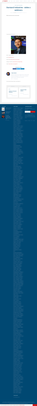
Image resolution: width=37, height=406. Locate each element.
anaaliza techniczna (19, 142)
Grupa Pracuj (15, 234)
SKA (18, 343)
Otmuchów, (15, 303)
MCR (16, 270)
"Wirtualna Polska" (20, 130)
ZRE (16, 392)
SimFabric (15, 343)
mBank (15, 269)
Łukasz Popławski (8, 109)
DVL (22, 199)
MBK (17, 269)
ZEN (14, 391)
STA (14, 352)
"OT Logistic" (18, 123)
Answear (15, 148)
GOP (14, 224)
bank (19, 154)
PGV (16, 310)
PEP (19, 309)
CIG (22, 176)
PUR (20, 322)
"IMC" (21, 118)
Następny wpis (24, 86)
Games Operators (16, 218)
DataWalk (21, 188)
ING (19, 243)
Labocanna (15, 261)
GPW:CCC (15, 227)
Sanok (14, 331)
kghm (14, 255)
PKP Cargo (17, 315)
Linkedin (22, 68)
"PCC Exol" (15, 126)
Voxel (17, 377)
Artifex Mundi (20, 151)
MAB (16, 264)
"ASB (14, 111)
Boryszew (15, 167)
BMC (19, 163)
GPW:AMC (20, 224)
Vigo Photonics (16, 374)
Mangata (15, 267)
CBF (16, 173)
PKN (20, 312)
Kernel (19, 254)
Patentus (15, 306)
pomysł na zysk (19, 321)
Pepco (22, 309)
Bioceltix (20, 158)
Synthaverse (15, 361)
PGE (14, 310)
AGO (21, 136)
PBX (18, 306)
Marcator (19, 267)
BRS (20, 167)
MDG (19, 270)
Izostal (20, 249)
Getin (14, 221)
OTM (19, 301)
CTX (14, 187)
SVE (22, 358)
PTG (17, 322)
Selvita (19, 339)
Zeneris (17, 391)
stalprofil (15, 355)
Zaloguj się (32, 113)
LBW (18, 261)
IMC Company (16, 243)
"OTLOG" (15, 124)
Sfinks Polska (15, 340)
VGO (17, 373)
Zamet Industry (16, 389)
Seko (16, 337)
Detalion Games (18, 191)
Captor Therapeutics (16, 172)
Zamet (20, 388)
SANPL (18, 331)
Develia (15, 193)
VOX (14, 377)
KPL (18, 258)
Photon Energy (21, 310)
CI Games (19, 176)
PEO (16, 309)
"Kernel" (15, 121)
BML (22, 163)
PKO (18, 313)
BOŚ (18, 167)
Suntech (19, 358)
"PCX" (18, 126)
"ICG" (18, 118)
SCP (14, 336)
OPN (14, 300)
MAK (14, 266)
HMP (19, 239)
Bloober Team (16, 163)
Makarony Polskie (18, 266)
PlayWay (21, 315)
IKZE (19, 242)
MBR (20, 269)
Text (20, 364)
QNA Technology (16, 325)
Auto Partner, (15, 154)
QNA (22, 324)
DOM (19, 196)
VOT (18, 376)
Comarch (21, 182)
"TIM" (14, 129)
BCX (19, 157)
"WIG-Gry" (15, 130)
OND (14, 297)
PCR (16, 307)
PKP (14, 315)
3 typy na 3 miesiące (19, 133)
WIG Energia (18, 380)
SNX (20, 346)
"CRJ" (17, 115)
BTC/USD (15, 169)
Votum (21, 376)
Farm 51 (15, 212)
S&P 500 (21, 330)
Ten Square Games (16, 364)
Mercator (20, 273)
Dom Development (16, 197)
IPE (19, 246)
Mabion (20, 264)
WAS (22, 377)
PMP (14, 316)
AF (19, 136)
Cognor (15, 181)
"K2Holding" (18, 120)
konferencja (15, 258)
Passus (17, 304)
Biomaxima (15, 160)
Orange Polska (16, 301)
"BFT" (20, 114)
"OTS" (18, 124)
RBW (21, 327)
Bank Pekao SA (16, 157)
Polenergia (15, 318)
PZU (19, 324)
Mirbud (17, 276)
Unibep (15, 371)
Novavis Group (20, 291)
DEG (14, 191)
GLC (22, 221)
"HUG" (21, 117)
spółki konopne (16, 349)
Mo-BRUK (17, 279)
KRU (14, 260)
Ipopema (15, 248)
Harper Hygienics (16, 237)
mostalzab (15, 282)
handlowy (17, 236)
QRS (20, 325)
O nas (31, 120)
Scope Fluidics (19, 334)
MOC (21, 279)
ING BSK (15, 245)
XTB (16, 388)
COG (19, 179)
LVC (14, 264)
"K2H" (14, 120)
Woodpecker (15, 386)
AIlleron (15, 139)
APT (14, 151)
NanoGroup (20, 285)
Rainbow (18, 327)
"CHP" (14, 115)
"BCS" (17, 112)
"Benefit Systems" (16, 114)
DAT (17, 188)
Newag (19, 288)
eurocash (17, 209)
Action (17, 136)
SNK (17, 346)
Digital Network (16, 194)
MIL (14, 276)
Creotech (15, 185)
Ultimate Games (16, 370)
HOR (22, 239)
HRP (17, 240)
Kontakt (34, 120)
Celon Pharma (16, 175)
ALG (20, 139)
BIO (16, 158)
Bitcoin (18, 161)
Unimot (18, 371)
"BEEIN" (20, 112)
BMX (14, 164)
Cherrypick (15, 176)
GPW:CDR (16, 5)
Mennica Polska (16, 273)
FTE (19, 215)
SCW (19, 336)
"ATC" (14, 112)
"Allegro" (22, 108)
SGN (21, 340)
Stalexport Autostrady (19, 352)
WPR (21, 386)
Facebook (14, 68)
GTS (14, 236)
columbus (18, 181)
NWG (14, 294)
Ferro (18, 212)
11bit (14, 133)
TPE (16, 367)
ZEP (20, 391)
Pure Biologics (16, 324)
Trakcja (20, 367)
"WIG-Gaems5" (19, 129)
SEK (14, 337)
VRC (19, 377)
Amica (14, 142)
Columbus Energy (16, 182)
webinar (18, 379)
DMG (14, 196)
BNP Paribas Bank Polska (17, 166)
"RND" (14, 127)
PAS (14, 304)
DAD (21, 187)
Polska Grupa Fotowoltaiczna (18, 319)
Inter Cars (18, 245)
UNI (20, 370)
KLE (14, 257)
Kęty (22, 254)
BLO (20, 161)
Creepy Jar (18, 184)
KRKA (21, 258)
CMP (14, 179)
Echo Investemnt (16, 203)
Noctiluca (15, 291)
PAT (19, 304)
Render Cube (15, 328)
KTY (19, 260)
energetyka (15, 206)
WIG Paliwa (20, 382)
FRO (17, 215)
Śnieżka (15, 346)
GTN (21, 234)
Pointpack (20, 316)
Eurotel (21, 209)
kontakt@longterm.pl (11, 57)
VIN (19, 374)
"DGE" (20, 115)
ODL (17, 294)
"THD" (21, 127)
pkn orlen (15, 313)
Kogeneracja (18, 257)
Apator (18, 148)
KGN (17, 255)
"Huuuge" (15, 118)
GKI (20, 221)
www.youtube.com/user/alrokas (15, 59)
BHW (14, 158)
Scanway (15, 334)
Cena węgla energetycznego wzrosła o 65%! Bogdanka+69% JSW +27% (8, 117)
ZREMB (20, 392)
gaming (18, 5)
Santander (21, 331)
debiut (17, 190)
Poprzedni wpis (12, 86)
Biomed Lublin (20, 160)
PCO (14, 307)
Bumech (15, 170)
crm (20, 185)
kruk (16, 260)
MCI (14, 270)
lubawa (21, 263)
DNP (17, 196)
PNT (16, 316)
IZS (14, 251)
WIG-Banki (15, 383)
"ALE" (18, 108)
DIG (17, 193)
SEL (19, 337)
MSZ (17, 285)
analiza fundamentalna (17, 145)
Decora (20, 190)
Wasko (15, 379)
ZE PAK (20, 389)
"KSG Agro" (18, 121)
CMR (17, 179)
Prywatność (26, 120)
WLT (18, 385)
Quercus (15, 327)
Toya (14, 367)
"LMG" (14, 123)
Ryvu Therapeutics (16, 330)
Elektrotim (21, 203)
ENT (18, 206)
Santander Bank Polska (17, 333)
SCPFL (17, 336)
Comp (14, 184)
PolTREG (15, 321)
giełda (17, 221)
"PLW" (21, 126)
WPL (19, 386)
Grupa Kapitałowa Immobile (17, 231)
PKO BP (21, 313)
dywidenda (15, 200)
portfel (15, 322)
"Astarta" (21, 111)
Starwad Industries (20, 355)
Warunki (29, 120)
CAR (21, 172)
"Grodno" (18, 117)
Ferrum (21, 212)
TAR (19, 361)
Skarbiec (21, 343)
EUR (14, 209)
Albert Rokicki (15, 12)
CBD (14, 173)
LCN (21, 261)
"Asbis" (17, 111)
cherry (20, 175)
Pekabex (20, 307)
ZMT (14, 392)
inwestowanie (20, 5)
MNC (14, 279)
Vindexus (15, 376)
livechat (15, 263)
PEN (14, 309)
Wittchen (15, 385)
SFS (19, 340)
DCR (14, 190)
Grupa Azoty (15, 230)
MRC (14, 285)
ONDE (17, 297)
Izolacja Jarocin (16, 249)
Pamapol (19, 303)
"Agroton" (15, 108)
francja (15, 215)
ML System (20, 276)
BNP (16, 164)
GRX (19, 234)
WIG (14, 380)
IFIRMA (15, 242)
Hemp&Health (16, 239)
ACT (14, 136)
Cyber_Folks (17, 187)
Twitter (18, 68)
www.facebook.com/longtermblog (17, 61)
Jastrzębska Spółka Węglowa (17, 252)
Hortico (15, 240)
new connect (15, 288)
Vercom (15, 373)
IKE (17, 242)
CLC (14, 178)
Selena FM (15, 339)
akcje (18, 139)
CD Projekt (20, 173)
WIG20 (19, 383)
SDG (22, 336)
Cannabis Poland (19, 170)
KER (16, 254)
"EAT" (14, 117)
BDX (22, 157)
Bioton (15, 161)
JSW (14, 254)
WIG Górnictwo (16, 382)
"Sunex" (18, 127)
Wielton (21, 379)
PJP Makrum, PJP (16, 312)
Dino (20, 194)
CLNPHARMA (20, 178)
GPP (17, 224)
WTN (14, 388)
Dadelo (15, 188)
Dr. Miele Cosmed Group (17, 199)
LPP (17, 263)
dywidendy (19, 200)
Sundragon (15, 358)
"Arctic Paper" (19, 109)
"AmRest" (15, 109)
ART (16, 151)
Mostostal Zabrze (20, 282)
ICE (20, 240)
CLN (16, 178)
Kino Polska (20, 255)
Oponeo (17, 300)
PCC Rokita (21, 306)
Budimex (19, 169)
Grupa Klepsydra (16, 233)
